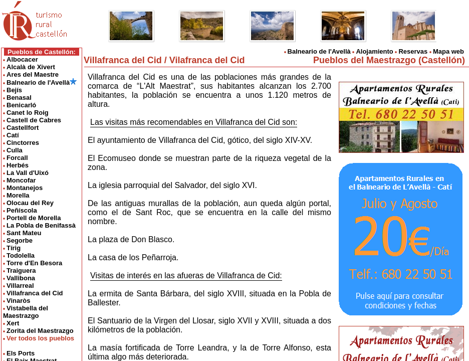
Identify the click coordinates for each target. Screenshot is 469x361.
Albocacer (22, 59)
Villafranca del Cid (35, 293)
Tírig (14, 248)
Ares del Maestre (33, 74)
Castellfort (23, 127)
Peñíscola (22, 210)
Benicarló (21, 105)
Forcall (17, 157)
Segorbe (20, 240)
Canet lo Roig (28, 112)
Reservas (412, 51)
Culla (15, 150)
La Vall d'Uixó (28, 172)
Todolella (21, 255)
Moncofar (21, 180)
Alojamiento (374, 51)
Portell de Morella (34, 218)
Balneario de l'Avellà (42, 82)
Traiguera (21, 270)
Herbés (18, 165)
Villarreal (20, 285)
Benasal (19, 97)
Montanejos (25, 188)
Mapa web (448, 51)
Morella (18, 195)
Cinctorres (23, 142)
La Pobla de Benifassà (41, 225)
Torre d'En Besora (34, 263)
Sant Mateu (24, 233)
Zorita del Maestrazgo (40, 330)
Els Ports (21, 353)
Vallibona (21, 278)
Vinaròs (18, 300)
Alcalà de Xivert (31, 67)
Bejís (14, 90)
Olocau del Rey (30, 203)
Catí (13, 135)
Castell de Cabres (34, 120)
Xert (13, 323)
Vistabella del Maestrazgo (25, 311)
